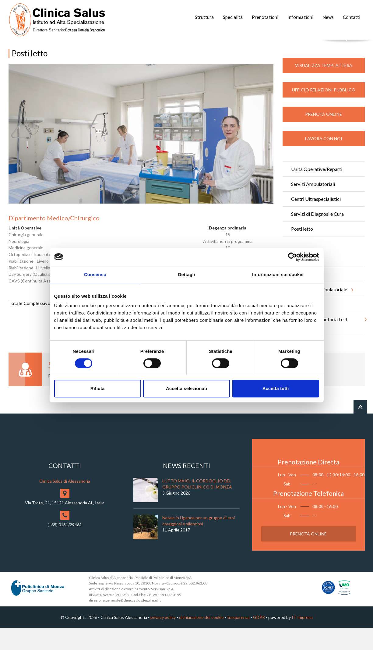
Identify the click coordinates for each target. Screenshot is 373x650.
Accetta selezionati (186, 388)
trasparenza (238, 638)
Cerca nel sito (346, 46)
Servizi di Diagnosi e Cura (317, 235)
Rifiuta (97, 388)
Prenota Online (323, 135)
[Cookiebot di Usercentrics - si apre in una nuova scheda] (292, 256)
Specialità (233, 17)
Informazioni (300, 17)
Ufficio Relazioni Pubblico (323, 111)
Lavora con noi (323, 160)
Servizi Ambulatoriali (313, 205)
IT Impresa (302, 638)
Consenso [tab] (95, 274)
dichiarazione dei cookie (201, 638)
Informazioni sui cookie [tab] (278, 274)
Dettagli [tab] (186, 274)
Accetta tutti (275, 388)
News (328, 17)
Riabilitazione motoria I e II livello (328, 342)
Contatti (351, 17)
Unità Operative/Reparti (316, 191)
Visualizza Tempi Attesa (323, 87)
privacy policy (163, 638)
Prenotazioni (265, 17)
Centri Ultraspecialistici (316, 220)
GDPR (259, 638)
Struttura (204, 17)
